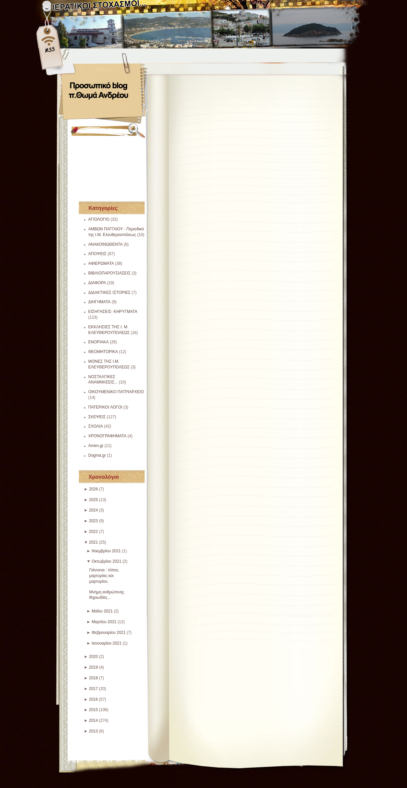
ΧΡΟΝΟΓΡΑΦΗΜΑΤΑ (107, 436)
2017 (93, 688)
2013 (93, 731)
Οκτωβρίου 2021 (106, 561)
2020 (93, 656)
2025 (93, 499)
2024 (93, 510)
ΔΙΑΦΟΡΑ (97, 282)
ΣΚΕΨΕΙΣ (97, 417)
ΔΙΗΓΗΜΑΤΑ (99, 302)
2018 (93, 678)
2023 (93, 521)
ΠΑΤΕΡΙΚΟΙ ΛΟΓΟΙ (105, 407)
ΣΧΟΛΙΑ (95, 426)
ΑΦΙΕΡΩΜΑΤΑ (101, 263)
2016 (93, 699)
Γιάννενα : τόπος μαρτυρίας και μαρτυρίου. (104, 576)
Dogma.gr (97, 455)
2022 (93, 531)
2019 (93, 667)
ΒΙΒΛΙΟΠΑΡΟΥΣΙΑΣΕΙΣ (109, 273)
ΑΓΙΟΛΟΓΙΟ (98, 219)
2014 (93, 720)
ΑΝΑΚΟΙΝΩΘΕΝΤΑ (105, 244)
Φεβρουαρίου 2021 (109, 632)
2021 (93, 542)
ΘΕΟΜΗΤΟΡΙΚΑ (103, 351)
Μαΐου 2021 (102, 611)
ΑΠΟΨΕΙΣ (97, 253)
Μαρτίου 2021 (104, 622)
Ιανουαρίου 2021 (106, 643)
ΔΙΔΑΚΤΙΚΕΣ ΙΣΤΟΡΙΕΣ (109, 292)
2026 (93, 489)
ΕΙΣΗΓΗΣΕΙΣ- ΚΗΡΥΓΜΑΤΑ (112, 311)
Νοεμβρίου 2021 (106, 551)
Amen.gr (95, 445)
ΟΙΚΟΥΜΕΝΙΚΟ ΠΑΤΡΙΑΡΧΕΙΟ (116, 391)
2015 (93, 709)
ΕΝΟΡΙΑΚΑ (98, 342)
